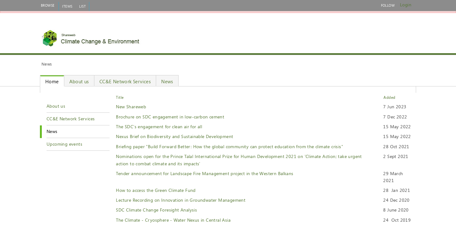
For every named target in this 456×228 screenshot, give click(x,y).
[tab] (47, 5)
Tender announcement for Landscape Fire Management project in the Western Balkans (204, 173)
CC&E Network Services (125, 81)
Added (389, 97)
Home (52, 81)
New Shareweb (131, 107)
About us (79, 81)
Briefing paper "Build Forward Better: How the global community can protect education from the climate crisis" (229, 146)
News (167, 81)
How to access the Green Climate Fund (155, 190)
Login (405, 5)
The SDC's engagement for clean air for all (159, 127)
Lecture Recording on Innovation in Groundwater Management (180, 200)
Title (120, 97)
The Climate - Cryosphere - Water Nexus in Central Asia (173, 220)
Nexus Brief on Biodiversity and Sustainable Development (174, 136)
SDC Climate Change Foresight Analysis (156, 210)
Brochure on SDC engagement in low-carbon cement (170, 117)
